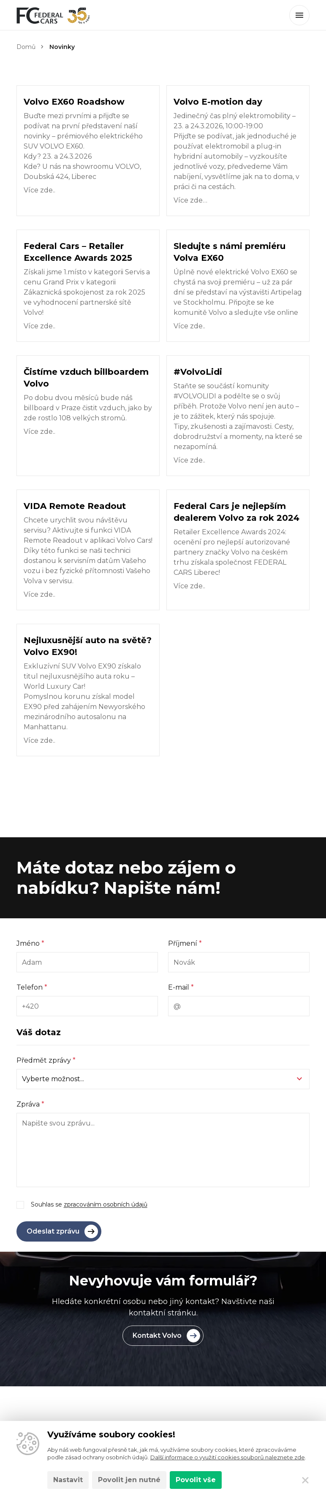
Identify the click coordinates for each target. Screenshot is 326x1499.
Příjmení (185, 943)
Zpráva (30, 1104)
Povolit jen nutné (129, 1480)
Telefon (31, 987)
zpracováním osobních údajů (105, 1204)
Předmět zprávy (46, 1060)
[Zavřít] (305, 1480)
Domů (25, 47)
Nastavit (68, 1480)
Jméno (30, 943)
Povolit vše (196, 1480)
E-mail (181, 987)
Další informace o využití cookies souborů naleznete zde (227, 1457)
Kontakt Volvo (166, 1335)
